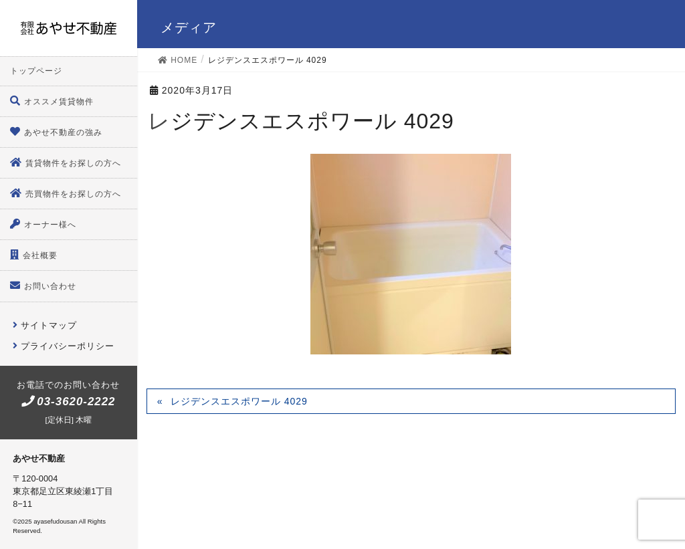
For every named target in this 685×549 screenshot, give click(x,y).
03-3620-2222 (76, 401)
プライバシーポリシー (67, 346)
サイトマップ (49, 325)
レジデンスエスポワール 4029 (239, 401)
